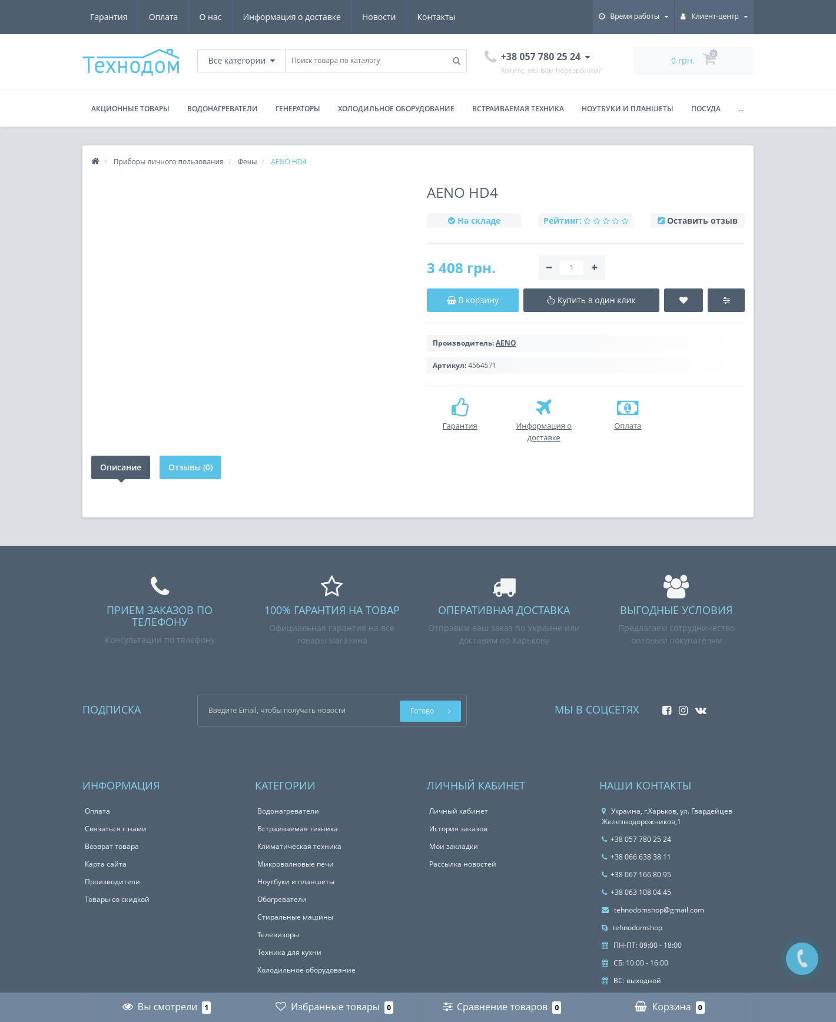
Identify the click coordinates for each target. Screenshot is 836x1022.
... (741, 109)
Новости (379, 16)
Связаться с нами (116, 829)
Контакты (436, 16)
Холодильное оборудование (396, 109)
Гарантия (109, 16)
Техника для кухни (289, 952)
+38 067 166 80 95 (636, 875)
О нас (211, 16)
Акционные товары (130, 109)
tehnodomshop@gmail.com (653, 910)
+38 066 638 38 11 (636, 857)
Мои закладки (453, 846)
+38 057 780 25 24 (636, 839)
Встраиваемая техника (518, 109)
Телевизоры (278, 935)
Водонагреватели (222, 109)
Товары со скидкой (117, 899)
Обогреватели (282, 899)
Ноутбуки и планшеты (628, 109)
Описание (120, 467)
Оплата (163, 16)
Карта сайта (106, 864)
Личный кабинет (458, 811)
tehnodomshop (632, 928)
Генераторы (298, 109)
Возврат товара (112, 846)
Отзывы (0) (190, 467)
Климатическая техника (299, 846)
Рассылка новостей (462, 864)
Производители (112, 882)
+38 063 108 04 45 (636, 892)
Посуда (706, 109)
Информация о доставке (292, 16)
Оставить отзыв (702, 220)
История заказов (458, 829)
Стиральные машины (295, 917)
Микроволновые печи (295, 864)
